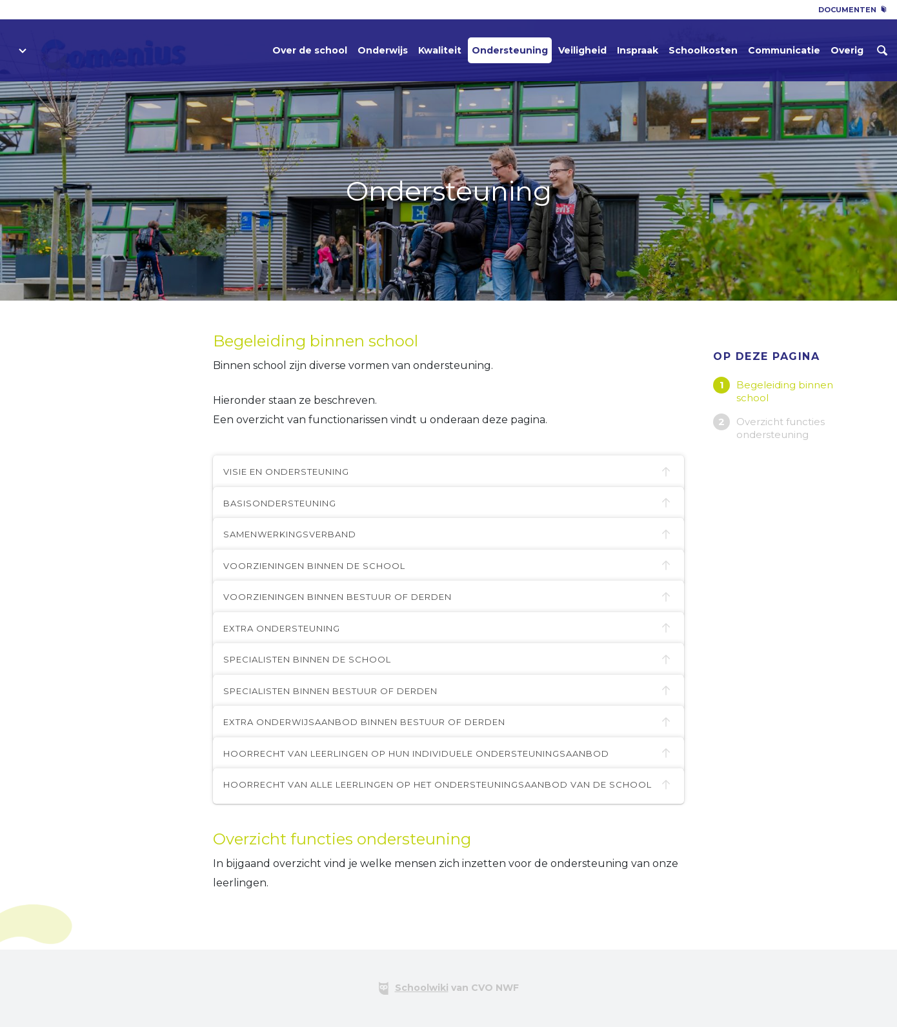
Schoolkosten (703, 50)
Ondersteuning (510, 50)
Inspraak (637, 50)
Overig (847, 50)
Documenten (852, 9)
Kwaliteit (439, 50)
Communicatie (784, 50)
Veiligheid (582, 50)
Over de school (309, 50)
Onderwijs (383, 50)
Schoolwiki (421, 987)
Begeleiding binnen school (784, 391)
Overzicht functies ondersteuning (780, 428)
